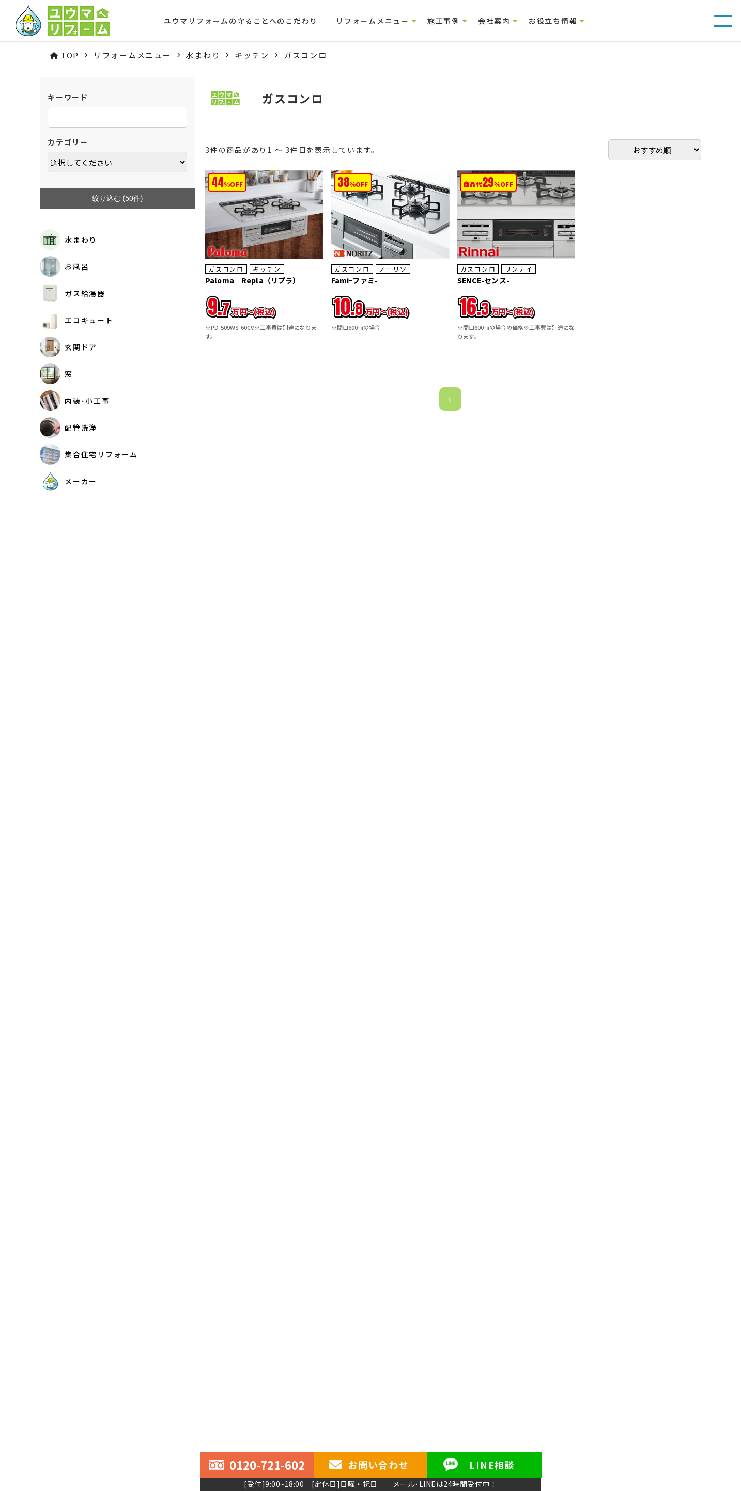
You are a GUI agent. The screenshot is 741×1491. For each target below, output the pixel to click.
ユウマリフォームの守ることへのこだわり (241, 20)
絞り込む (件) (117, 198)
